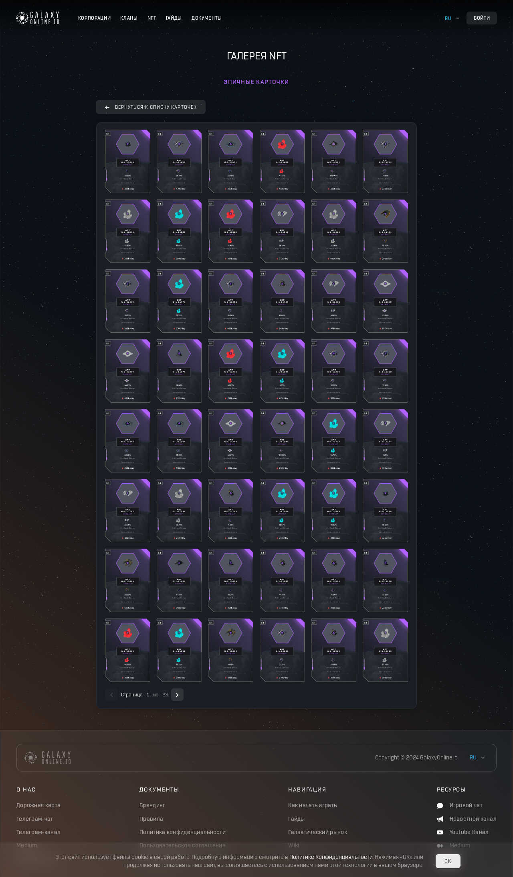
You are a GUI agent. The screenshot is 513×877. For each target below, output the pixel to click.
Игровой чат (460, 805)
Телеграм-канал (38, 832)
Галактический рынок (317, 832)
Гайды (174, 18)
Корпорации (94, 18)
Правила (151, 819)
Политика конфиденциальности (182, 832)
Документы (207, 18)
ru (448, 18)
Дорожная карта (38, 805)
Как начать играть (312, 805)
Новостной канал (467, 819)
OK (447, 861)
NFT (151, 18)
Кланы (128, 18)
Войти (482, 18)
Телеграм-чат (34, 819)
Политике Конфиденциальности (331, 857)
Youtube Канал (463, 832)
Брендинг (152, 805)
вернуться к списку (151, 107)
